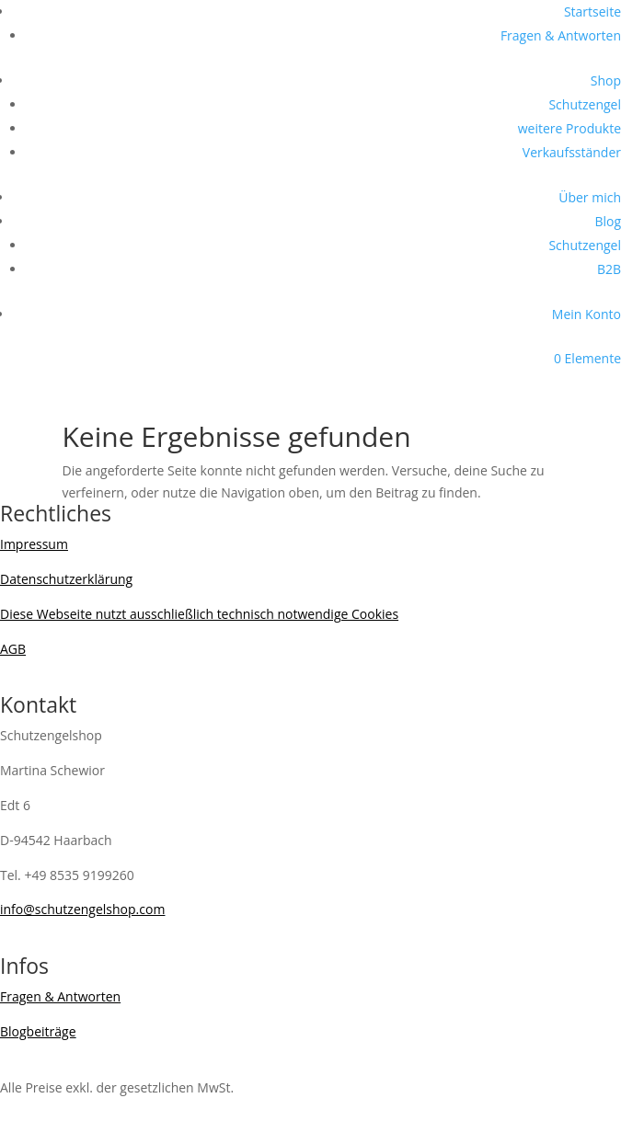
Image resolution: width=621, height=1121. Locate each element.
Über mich (589, 197)
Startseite (592, 11)
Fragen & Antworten (560, 35)
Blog (607, 221)
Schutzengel (584, 104)
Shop (606, 80)
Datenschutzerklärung (66, 579)
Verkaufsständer (572, 152)
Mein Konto (586, 314)
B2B (609, 269)
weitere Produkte (569, 128)
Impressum (34, 544)
